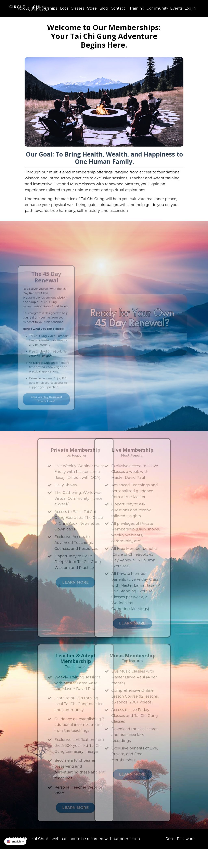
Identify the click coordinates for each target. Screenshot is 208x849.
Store (92, 8)
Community (157, 8)
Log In (190, 8)
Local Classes (72, 8)
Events (176, 8)
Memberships (44, 8)
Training (136, 8)
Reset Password (180, 839)
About (23, 8)
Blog (104, 8)
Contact (118, 8)
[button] (15, 841)
